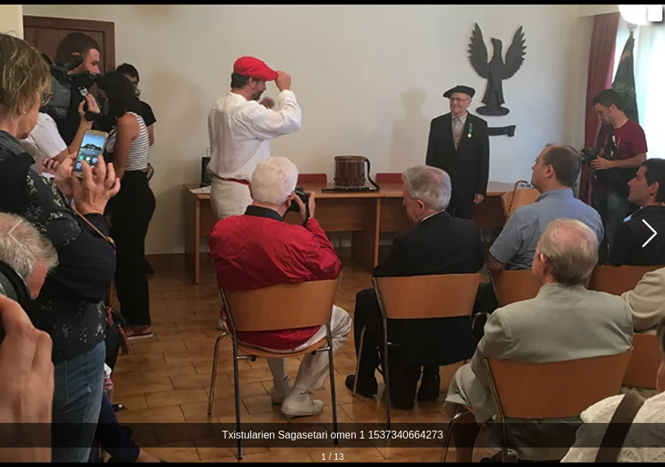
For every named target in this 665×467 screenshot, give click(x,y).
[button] (650, 233)
